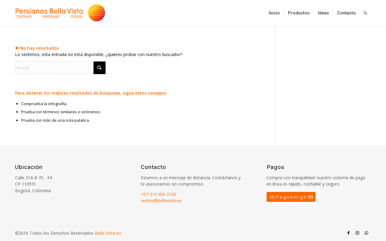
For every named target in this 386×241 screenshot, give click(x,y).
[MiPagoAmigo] (291, 197)
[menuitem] (274, 13)
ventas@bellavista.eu (161, 200)
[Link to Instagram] (357, 232)
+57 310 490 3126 (158, 194)
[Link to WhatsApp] (366, 232)
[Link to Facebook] (348, 232)
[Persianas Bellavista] (60, 13)
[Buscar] (365, 13)
